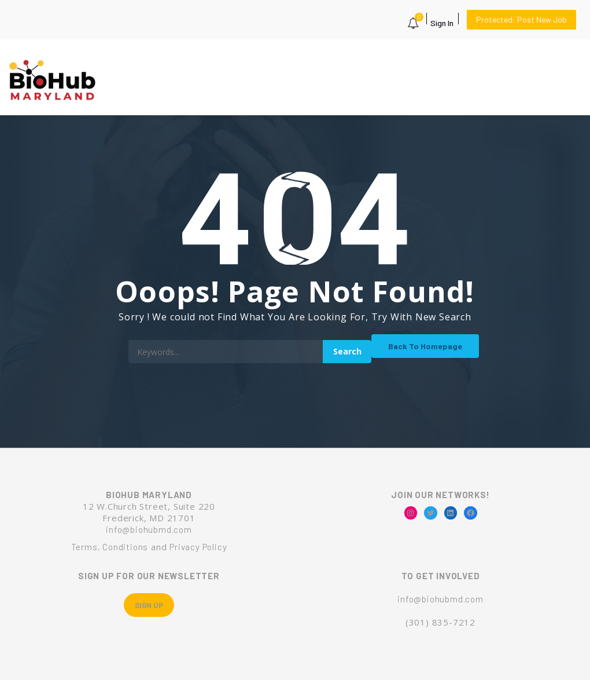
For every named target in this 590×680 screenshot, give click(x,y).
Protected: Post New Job (521, 19)
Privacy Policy (198, 547)
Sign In (441, 23)
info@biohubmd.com (149, 529)
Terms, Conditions (110, 547)
